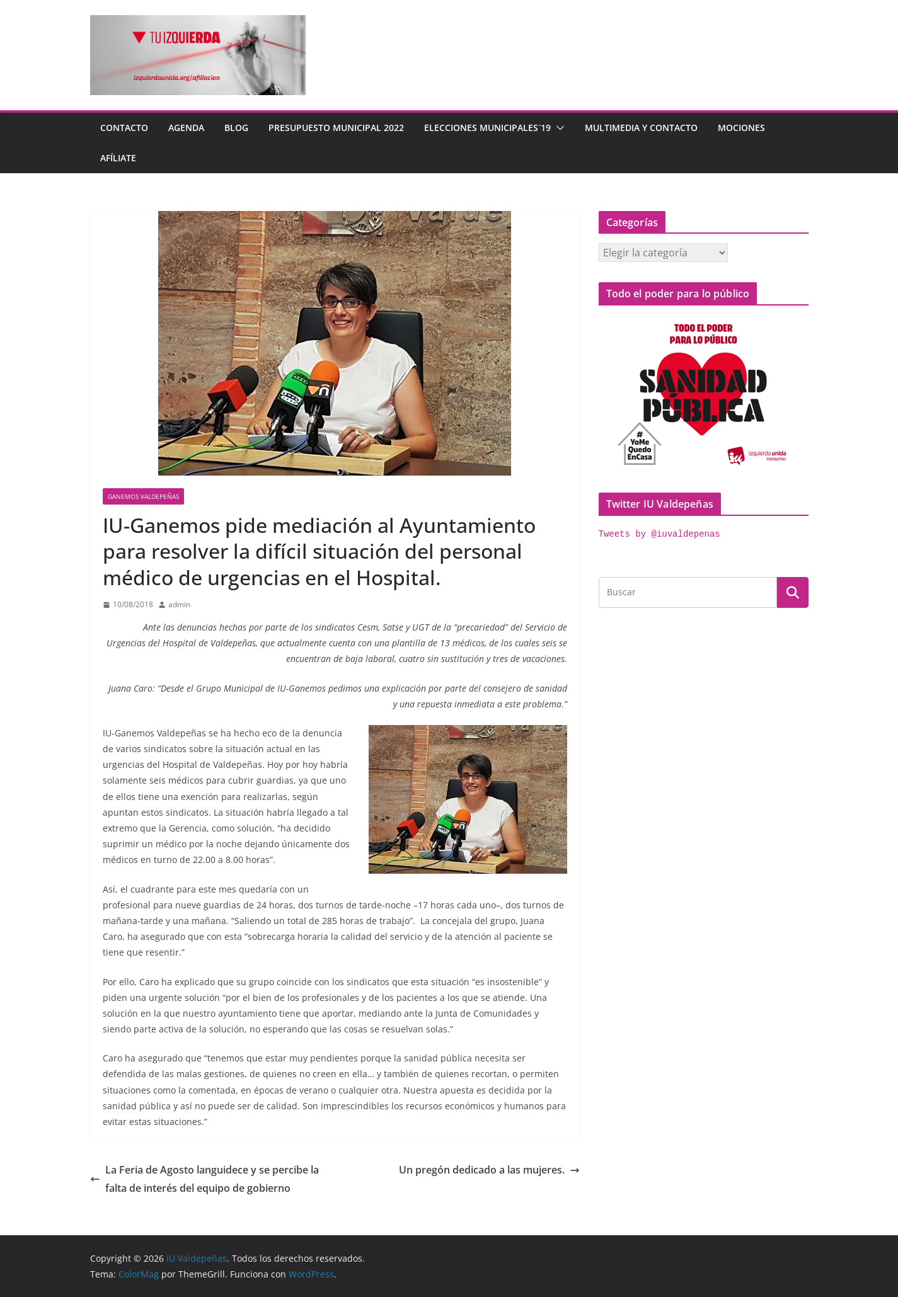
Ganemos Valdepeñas (143, 496)
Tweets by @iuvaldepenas (659, 534)
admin (179, 604)
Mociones (741, 128)
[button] (558, 128)
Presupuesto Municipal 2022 (336, 128)
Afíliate (118, 158)
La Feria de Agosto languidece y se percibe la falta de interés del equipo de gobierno (204, 1179)
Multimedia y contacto (641, 128)
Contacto (124, 128)
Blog (236, 128)
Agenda (186, 128)
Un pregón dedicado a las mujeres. (489, 1170)
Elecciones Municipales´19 (487, 128)
